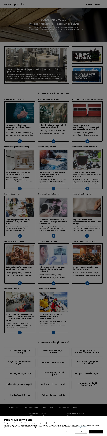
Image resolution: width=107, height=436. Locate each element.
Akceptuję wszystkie (95, 431)
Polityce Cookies (82, 427)
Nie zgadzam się (81, 431)
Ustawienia (69, 431)
